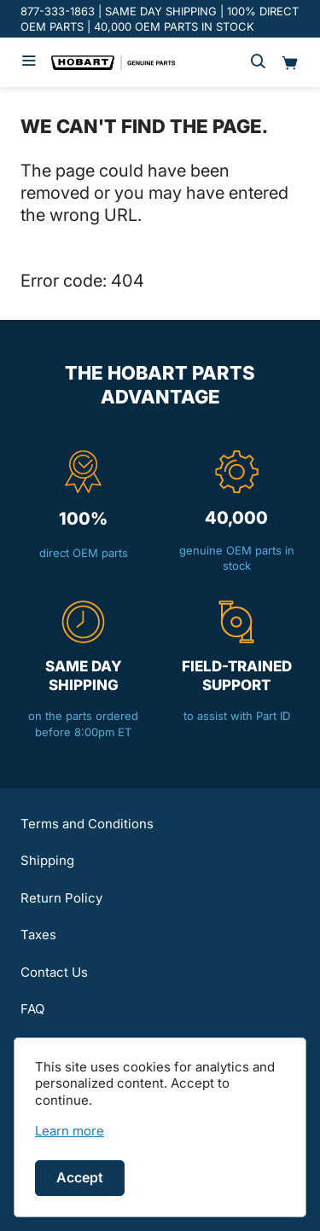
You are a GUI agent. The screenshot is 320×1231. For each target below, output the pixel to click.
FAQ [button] (32, 1009)
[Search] (258, 62)
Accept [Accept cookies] (79, 1177)
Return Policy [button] (61, 898)
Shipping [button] (47, 860)
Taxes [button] (38, 934)
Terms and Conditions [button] (87, 824)
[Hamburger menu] (29, 62)
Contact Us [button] (54, 972)
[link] (69, 1131)
